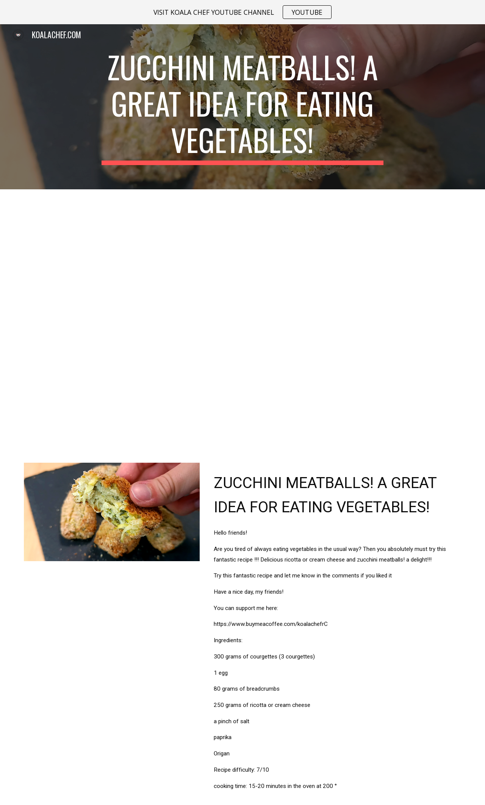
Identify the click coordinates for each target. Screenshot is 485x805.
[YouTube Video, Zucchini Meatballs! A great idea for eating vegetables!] (242, 321)
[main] (242, 106)
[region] (242, 12)
